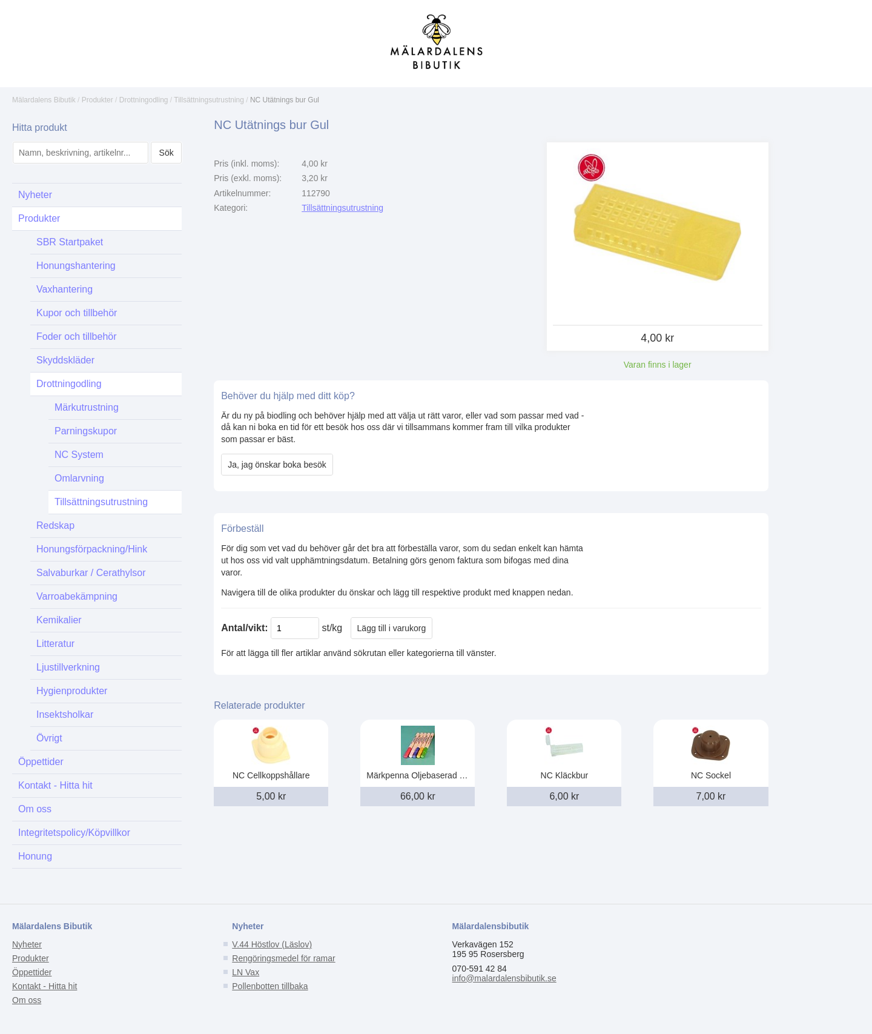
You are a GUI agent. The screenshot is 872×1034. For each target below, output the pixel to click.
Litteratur (55, 643)
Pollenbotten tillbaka (270, 986)
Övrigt (49, 738)
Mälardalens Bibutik (44, 100)
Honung (35, 856)
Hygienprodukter (71, 691)
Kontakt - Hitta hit (55, 785)
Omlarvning (79, 478)
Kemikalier (59, 620)
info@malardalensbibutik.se (504, 978)
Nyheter (35, 195)
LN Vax (245, 972)
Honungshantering (76, 265)
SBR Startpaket (69, 242)
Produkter (97, 100)
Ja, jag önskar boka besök (277, 464)
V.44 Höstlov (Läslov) (272, 944)
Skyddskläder (65, 360)
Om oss (34, 809)
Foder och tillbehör (76, 336)
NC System (79, 454)
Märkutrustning (86, 407)
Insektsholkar (64, 714)
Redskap (55, 525)
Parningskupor (85, 431)
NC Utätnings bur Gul (284, 100)
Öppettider (41, 762)
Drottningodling (143, 100)
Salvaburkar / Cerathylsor (91, 573)
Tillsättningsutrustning (209, 100)
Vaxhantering (64, 289)
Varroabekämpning (76, 596)
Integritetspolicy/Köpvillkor (74, 832)
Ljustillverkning (68, 667)
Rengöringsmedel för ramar (283, 958)
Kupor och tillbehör (76, 313)
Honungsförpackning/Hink (91, 549)
